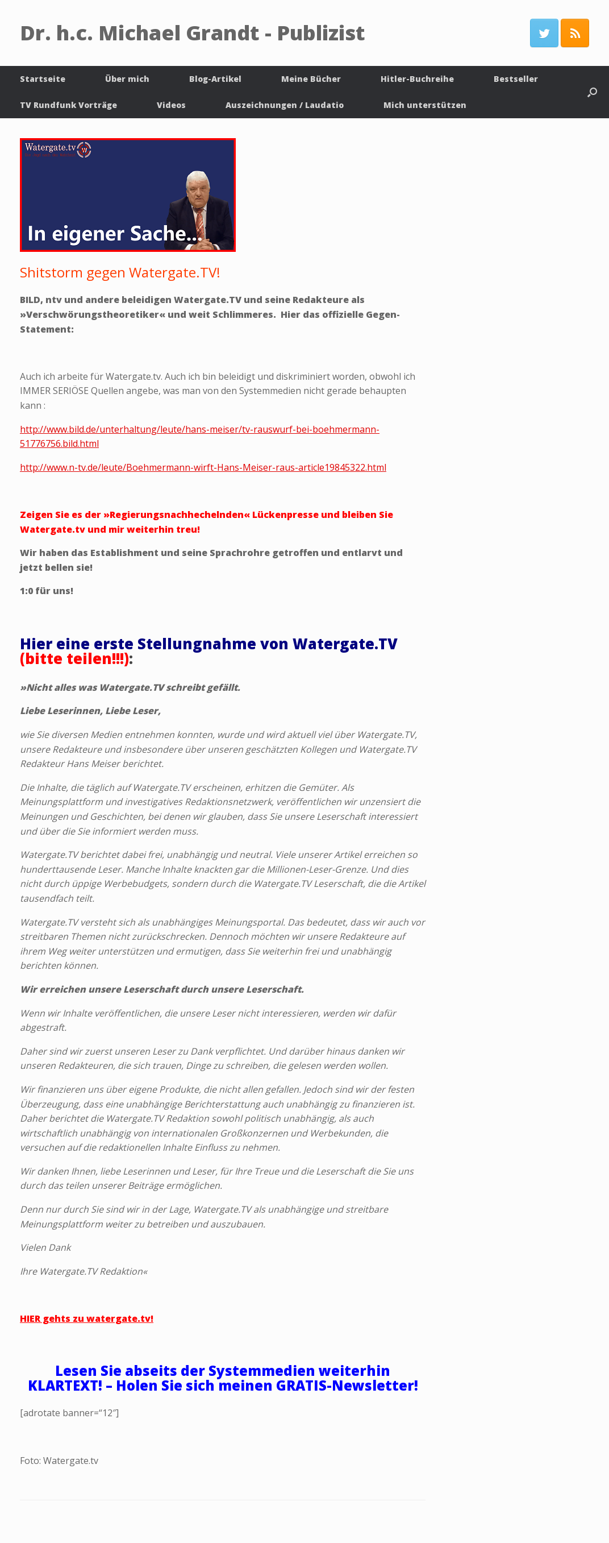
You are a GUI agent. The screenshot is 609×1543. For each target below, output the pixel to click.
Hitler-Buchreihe (417, 78)
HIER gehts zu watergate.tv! (86, 1318)
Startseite (42, 78)
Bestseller (516, 78)
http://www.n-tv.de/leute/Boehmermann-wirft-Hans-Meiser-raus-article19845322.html (203, 467)
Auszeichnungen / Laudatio (285, 104)
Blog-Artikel (215, 78)
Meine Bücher (311, 78)
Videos (171, 104)
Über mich (127, 78)
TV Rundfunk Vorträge (68, 104)
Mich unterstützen (424, 104)
